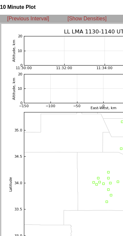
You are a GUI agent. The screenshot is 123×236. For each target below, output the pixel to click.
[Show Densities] (87, 18)
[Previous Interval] (28, 18)
